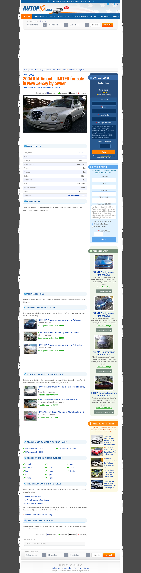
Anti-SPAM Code (104, 231)
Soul (71, 464)
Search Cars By (79, 16)
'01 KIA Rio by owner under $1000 (103, 314)
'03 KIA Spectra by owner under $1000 (104, 393)
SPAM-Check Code (103, 142)
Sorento (50, 478)
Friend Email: (104, 197)
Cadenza (28, 467)
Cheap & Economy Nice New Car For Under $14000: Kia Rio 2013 (110, 462)
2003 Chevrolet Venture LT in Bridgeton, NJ (58, 399)
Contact (86, 568)
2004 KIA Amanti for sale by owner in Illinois (59, 332)
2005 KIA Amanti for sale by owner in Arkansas (60, 320)
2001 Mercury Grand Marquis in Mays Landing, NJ (61, 412)
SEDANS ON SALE (103, 330)
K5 (26, 474)
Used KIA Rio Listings (104, 287)
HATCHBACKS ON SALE (103, 412)
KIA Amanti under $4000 (67, 448)
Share (111, 4)
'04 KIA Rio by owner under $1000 (103, 273)
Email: (104, 107)
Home (27, 16)
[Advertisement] (70, 49)
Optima (28, 478)
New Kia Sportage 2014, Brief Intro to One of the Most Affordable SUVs (109, 440)
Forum (105, 16)
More (115, 16)
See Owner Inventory (104, 95)
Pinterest (83, 93)
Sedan (81, 153)
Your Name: (104, 176)
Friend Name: (104, 190)
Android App (56, 568)
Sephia (50, 474)
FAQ (75, 568)
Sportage (73, 471)
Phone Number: (104, 115)
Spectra (72, 467)
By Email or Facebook (100, 223)
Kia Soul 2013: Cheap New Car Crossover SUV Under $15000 (109, 473)
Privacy (80, 568)
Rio (49, 464)
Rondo (50, 467)
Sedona (50, 471)
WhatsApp (63, 93)
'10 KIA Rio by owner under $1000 (103, 353)
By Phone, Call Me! (99, 226)
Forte (27, 471)
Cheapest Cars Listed (44, 16)
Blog (93, 16)
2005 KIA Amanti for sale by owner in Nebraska (60, 345)
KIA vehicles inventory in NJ (34, 503)
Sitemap (64, 568)
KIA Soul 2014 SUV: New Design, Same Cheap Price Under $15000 (110, 450)
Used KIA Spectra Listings (104, 407)
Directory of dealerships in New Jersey (38, 514)
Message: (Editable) (104, 123)
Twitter (72, 93)
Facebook (52, 93)
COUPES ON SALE (103, 291)
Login (117, 4)
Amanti (28, 464)
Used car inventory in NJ (32, 497)
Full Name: (104, 100)
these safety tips (106, 156)
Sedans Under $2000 (76, 195)
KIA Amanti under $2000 (34, 448)
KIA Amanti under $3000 (34, 452)
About (70, 568)
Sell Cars (62, 16)
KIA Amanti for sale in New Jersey (36, 500)
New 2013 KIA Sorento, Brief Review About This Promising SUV (110, 484)
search (107, 24)
